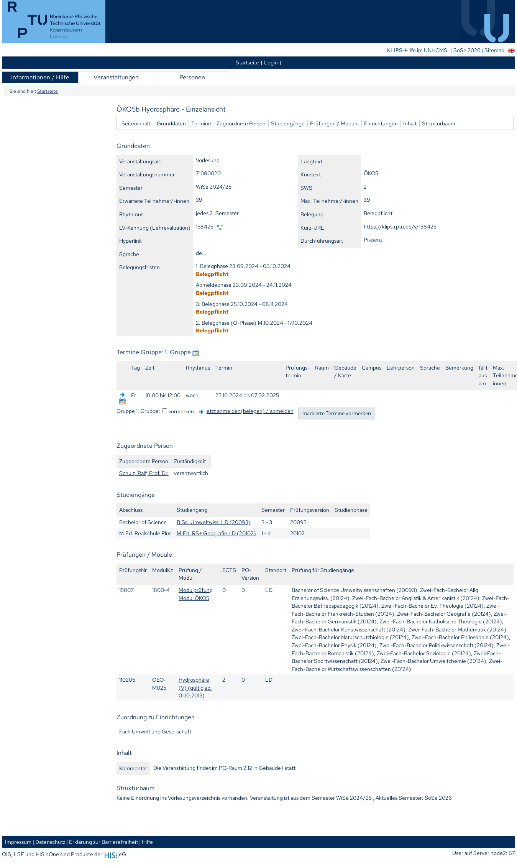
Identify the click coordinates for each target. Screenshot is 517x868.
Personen (192, 77)
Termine (201, 123)
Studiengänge (288, 123)
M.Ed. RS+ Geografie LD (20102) (216, 533)
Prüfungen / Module (334, 123)
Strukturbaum (438, 123)
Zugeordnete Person (241, 123)
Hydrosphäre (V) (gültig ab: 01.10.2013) (195, 687)
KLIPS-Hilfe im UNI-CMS (417, 50)
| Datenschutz (49, 841)
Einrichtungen (381, 123)
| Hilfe (146, 841)
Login (271, 62)
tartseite (247, 62)
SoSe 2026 (467, 50)
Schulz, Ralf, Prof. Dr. (144, 473)
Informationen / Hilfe (40, 77)
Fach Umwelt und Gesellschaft (155, 731)
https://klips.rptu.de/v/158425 (400, 226)
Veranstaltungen (116, 77)
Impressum (18, 841)
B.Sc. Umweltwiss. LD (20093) (214, 522)
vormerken (181, 411)
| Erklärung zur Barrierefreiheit (102, 841)
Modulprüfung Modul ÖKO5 (196, 594)
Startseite (47, 91)
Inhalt (410, 123)
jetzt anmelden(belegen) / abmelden (249, 410)
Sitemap (494, 50)
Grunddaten (171, 123)
